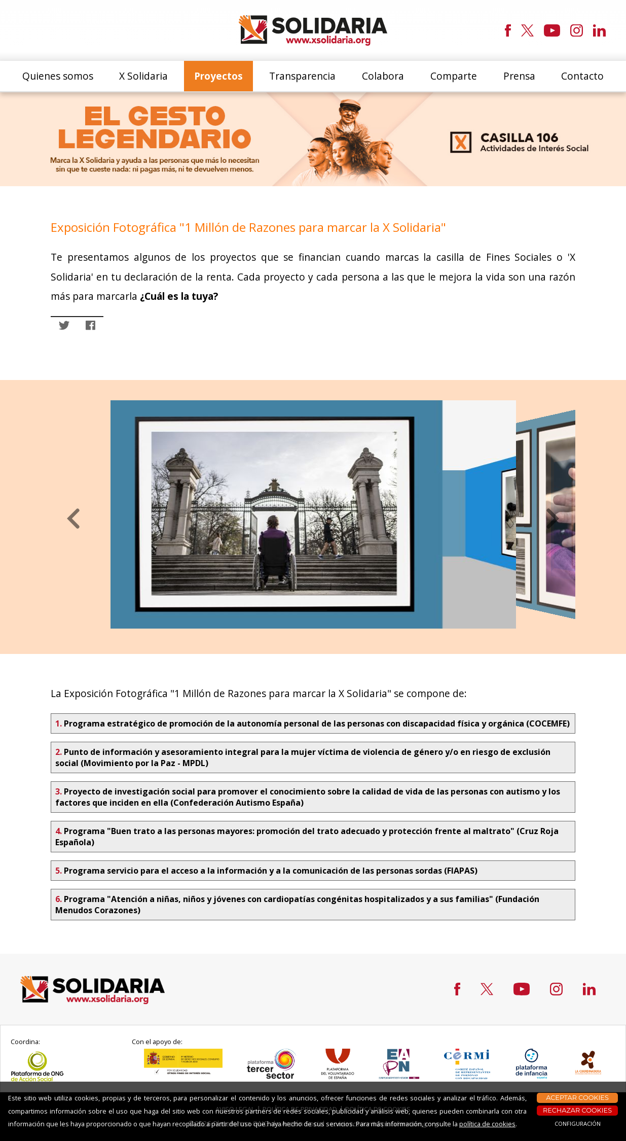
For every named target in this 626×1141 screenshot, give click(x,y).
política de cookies (487, 1123)
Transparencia (302, 76)
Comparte (453, 76)
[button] (73, 519)
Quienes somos (57, 76)
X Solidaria (143, 76)
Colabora (383, 76)
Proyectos (218, 76)
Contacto (582, 76)
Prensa (519, 76)
